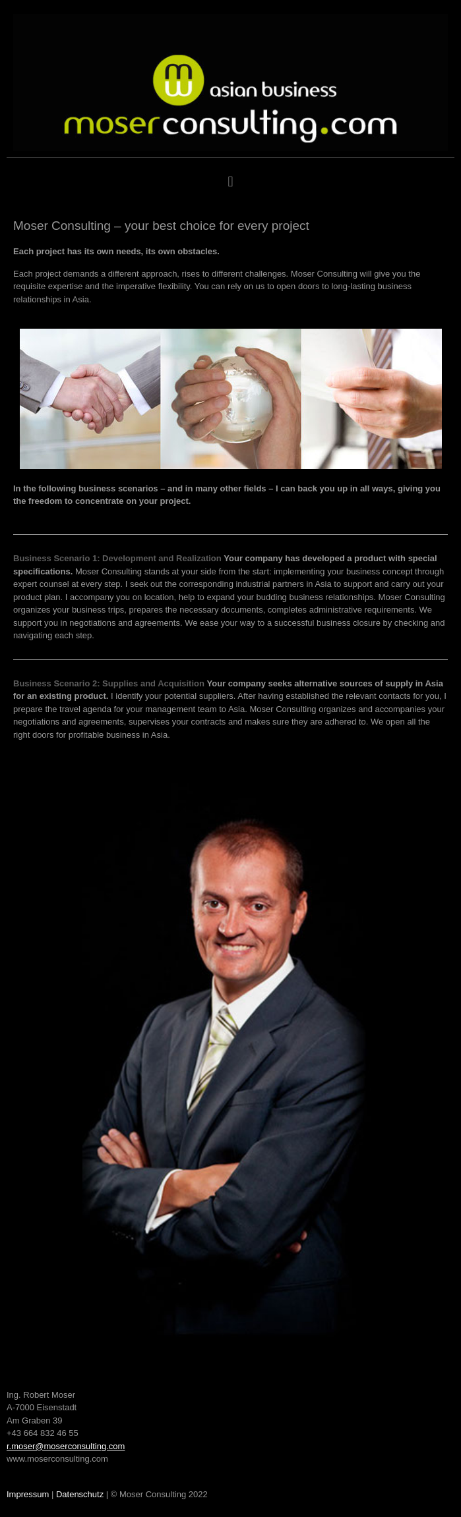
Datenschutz (80, 1494)
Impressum (28, 1494)
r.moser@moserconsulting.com (66, 1446)
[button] (230, 182)
